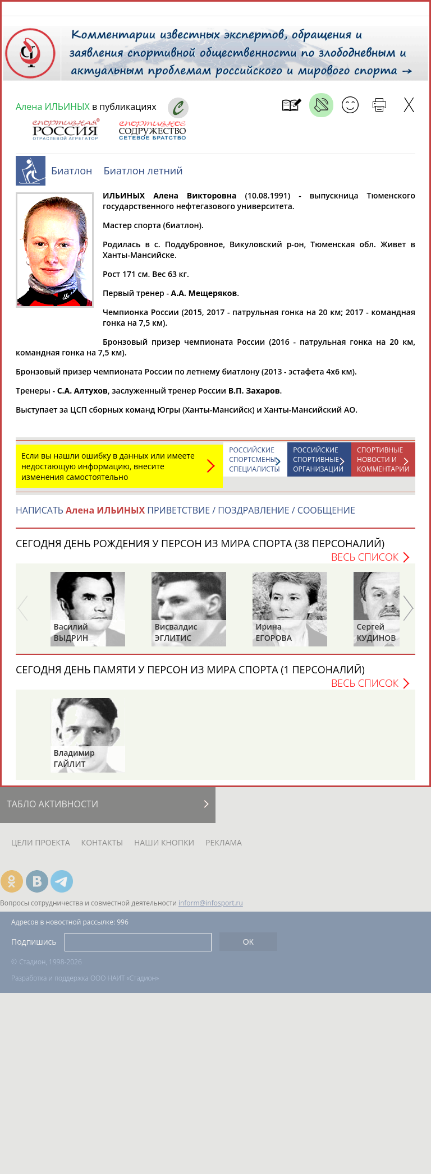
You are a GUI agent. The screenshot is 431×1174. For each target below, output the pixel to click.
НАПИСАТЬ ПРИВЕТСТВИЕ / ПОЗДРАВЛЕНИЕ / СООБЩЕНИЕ (185, 516)
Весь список (364, 562)
